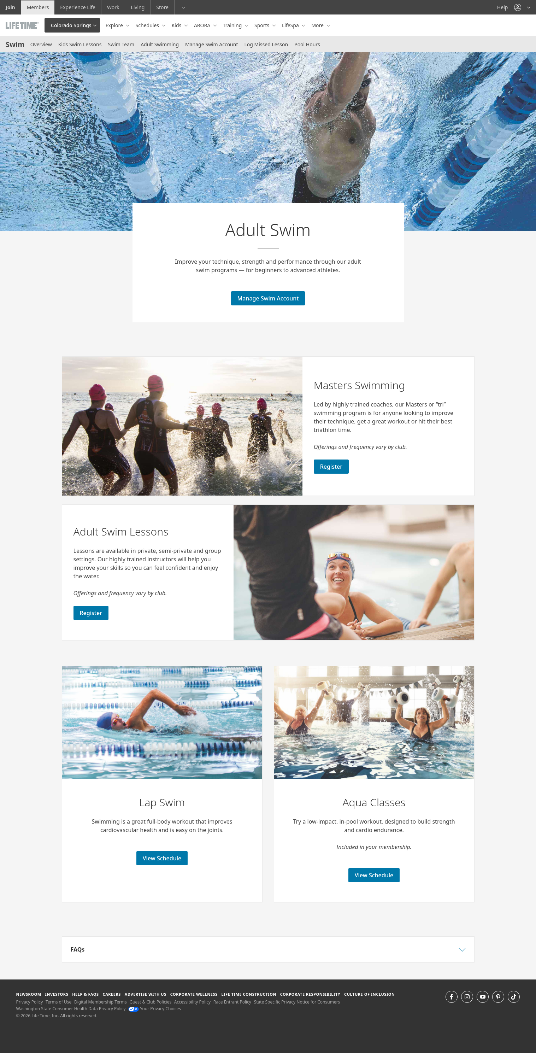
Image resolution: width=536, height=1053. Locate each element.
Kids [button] (177, 25)
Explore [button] (115, 25)
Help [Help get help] (502, 7)
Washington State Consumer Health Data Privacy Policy (71, 1009)
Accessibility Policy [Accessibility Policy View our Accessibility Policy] (192, 1002)
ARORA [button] (203, 25)
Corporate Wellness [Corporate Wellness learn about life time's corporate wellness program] (194, 994)
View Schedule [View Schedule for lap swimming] (162, 858)
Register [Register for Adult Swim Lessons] (91, 613)
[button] (522, 7)
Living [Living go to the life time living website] (138, 7)
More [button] (318, 25)
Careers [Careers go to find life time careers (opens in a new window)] (112, 994)
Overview (41, 44)
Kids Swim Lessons (80, 44)
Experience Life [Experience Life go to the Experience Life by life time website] (77, 7)
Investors (57, 994)
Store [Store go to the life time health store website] (162, 7)
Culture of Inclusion (369, 994)
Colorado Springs (71, 25)
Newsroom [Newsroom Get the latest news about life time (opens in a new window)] (28, 994)
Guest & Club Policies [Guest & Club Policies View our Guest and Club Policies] (150, 1002)
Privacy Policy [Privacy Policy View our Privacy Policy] (29, 1002)
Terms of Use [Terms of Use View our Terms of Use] (58, 1002)
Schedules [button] (148, 25)
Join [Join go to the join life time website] (10, 7)
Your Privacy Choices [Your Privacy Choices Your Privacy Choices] (154, 1009)
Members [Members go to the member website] (38, 7)
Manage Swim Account (211, 44)
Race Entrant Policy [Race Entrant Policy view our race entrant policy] (232, 1002)
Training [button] (233, 25)
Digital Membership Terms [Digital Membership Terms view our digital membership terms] (100, 1002)
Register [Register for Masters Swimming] (331, 466)
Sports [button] (262, 25)
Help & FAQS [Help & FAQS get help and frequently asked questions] (85, 994)
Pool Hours (307, 44)
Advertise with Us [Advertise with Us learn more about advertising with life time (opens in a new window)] (145, 994)
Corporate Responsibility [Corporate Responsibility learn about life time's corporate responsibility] (310, 994)
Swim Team (121, 44)
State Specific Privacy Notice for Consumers (297, 1002)
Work (113, 7)
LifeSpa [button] (291, 25)
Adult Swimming (160, 44)
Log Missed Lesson (266, 44)
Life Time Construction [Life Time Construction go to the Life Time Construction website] (249, 994)
